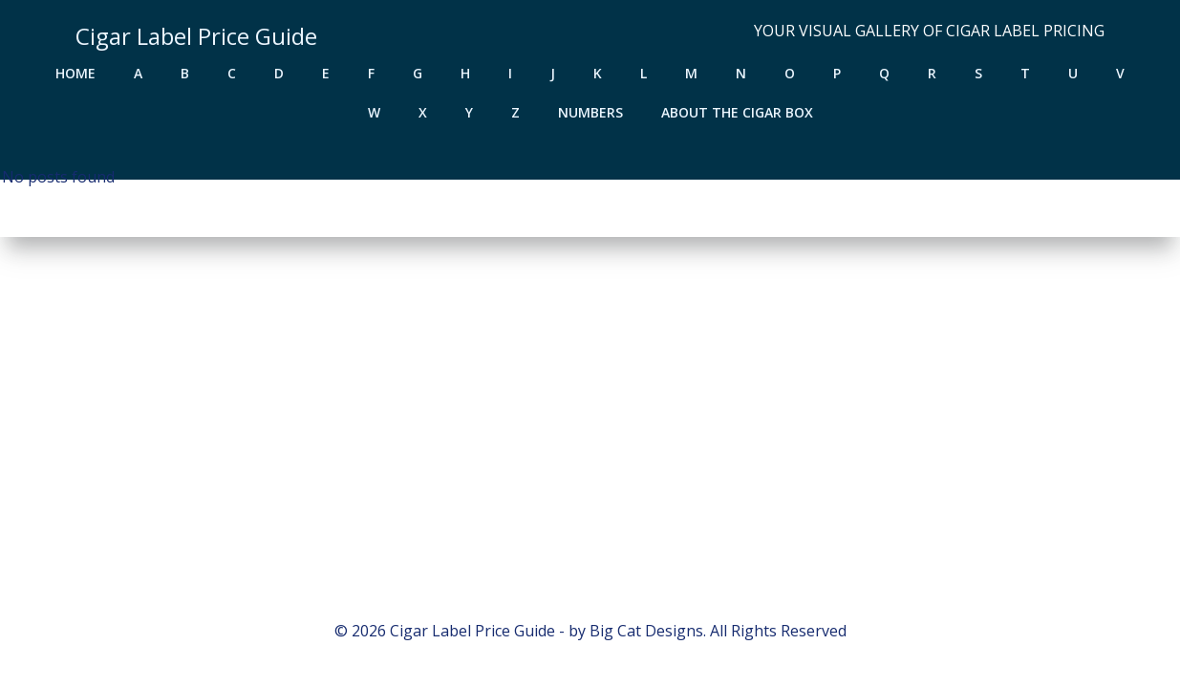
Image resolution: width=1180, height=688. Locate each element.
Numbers (590, 112)
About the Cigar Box (737, 112)
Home (75, 73)
